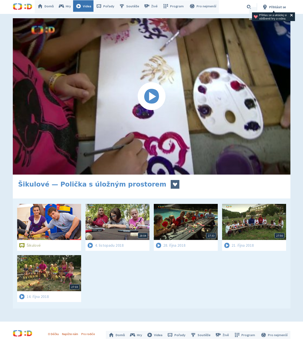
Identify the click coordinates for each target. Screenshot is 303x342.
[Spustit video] (151, 96)
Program (174, 7)
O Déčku (54, 333)
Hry (67, 7)
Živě (153, 7)
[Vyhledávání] (249, 7)
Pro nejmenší (203, 7)
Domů (47, 7)
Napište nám (71, 333)
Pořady (107, 7)
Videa (86, 7)
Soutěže (131, 7)
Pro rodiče (89, 333)
